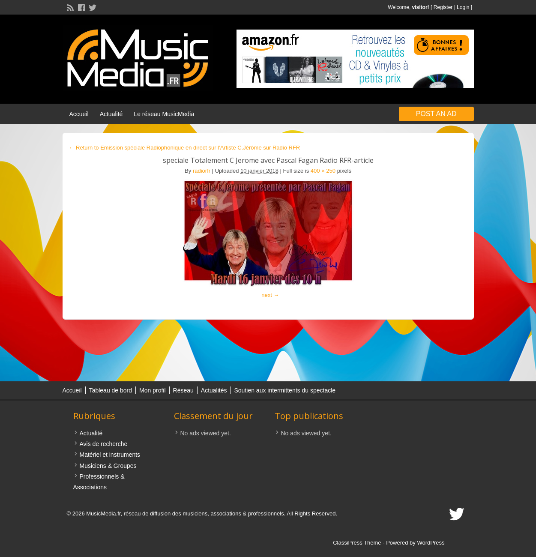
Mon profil (152, 390)
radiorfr (201, 171)
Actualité (111, 114)
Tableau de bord (110, 390)
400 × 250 (323, 171)
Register (443, 7)
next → (270, 295)
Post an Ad (436, 113)
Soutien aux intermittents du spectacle (285, 390)
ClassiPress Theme (357, 542)
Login (463, 7)
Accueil (79, 114)
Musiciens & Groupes (108, 465)
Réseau (183, 390)
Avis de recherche (104, 443)
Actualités (214, 390)
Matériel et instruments (110, 454)
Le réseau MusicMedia (164, 114)
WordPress (430, 542)
